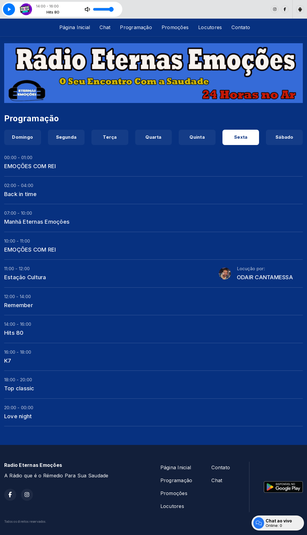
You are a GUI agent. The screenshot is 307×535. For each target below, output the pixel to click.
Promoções (175, 27)
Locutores (210, 27)
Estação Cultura (25, 277)
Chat (105, 27)
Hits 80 (14, 332)
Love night (18, 416)
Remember (18, 305)
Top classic (19, 388)
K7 (7, 360)
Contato (240, 27)
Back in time (20, 194)
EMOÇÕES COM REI (30, 166)
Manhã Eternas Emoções (37, 221)
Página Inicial (74, 27)
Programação (136, 27)
